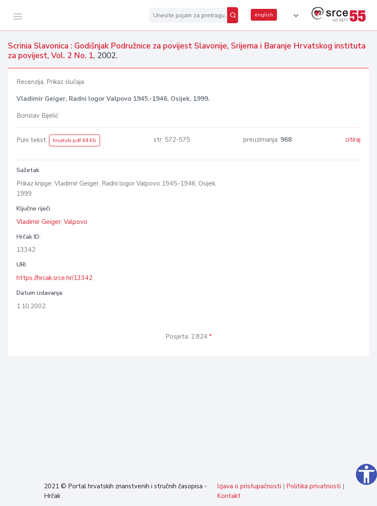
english (264, 14)
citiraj (353, 139)
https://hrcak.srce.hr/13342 (54, 278)
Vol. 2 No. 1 (72, 55)
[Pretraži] (232, 15)
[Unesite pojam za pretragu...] (188, 15)
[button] (294, 15)
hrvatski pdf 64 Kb (74, 140)
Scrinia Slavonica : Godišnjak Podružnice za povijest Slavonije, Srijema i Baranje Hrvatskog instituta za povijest (187, 50)
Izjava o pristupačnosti (249, 486)
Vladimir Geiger (38, 222)
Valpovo (75, 222)
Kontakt (229, 496)
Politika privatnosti (313, 486)
